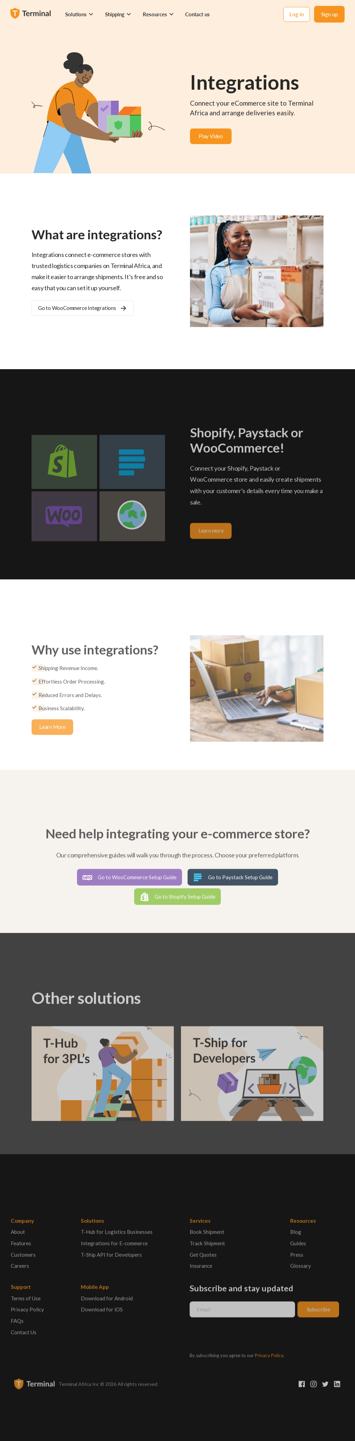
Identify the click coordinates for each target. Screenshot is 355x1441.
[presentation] (242, 1336)
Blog (295, 1234)
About (18, 1234)
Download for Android (107, 1301)
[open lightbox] (211, 136)
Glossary (300, 1268)
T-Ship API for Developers (111, 1257)
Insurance (200, 1268)
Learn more (211, 534)
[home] (31, 14)
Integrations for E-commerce (114, 1246)
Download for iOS (102, 1312)
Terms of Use (26, 1301)
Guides (298, 1246)
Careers (20, 1268)
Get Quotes (202, 1257)
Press (296, 1257)
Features (21, 1246)
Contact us (197, 14)
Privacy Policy (27, 1312)
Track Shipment (207, 1246)
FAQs (17, 1323)
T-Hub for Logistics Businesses (117, 1234)
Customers (23, 1257)
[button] (79, 14)
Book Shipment (206, 1234)
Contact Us (23, 1335)
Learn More (52, 730)
